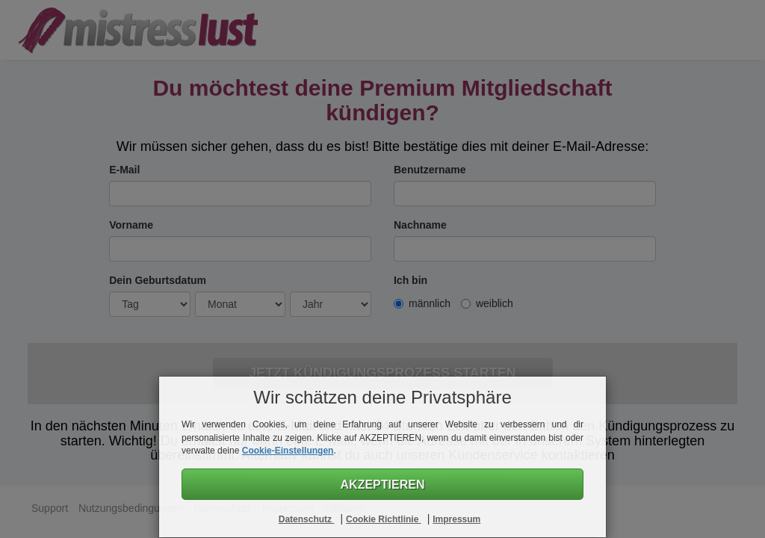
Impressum (456, 519)
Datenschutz (307, 519)
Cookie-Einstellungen (288, 450)
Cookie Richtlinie (383, 519)
